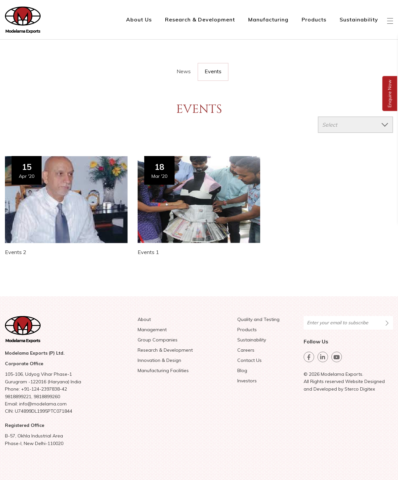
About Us (139, 19)
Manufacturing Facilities (163, 370)
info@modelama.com (43, 404)
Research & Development (200, 19)
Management (152, 330)
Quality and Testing (258, 319)
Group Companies (158, 340)
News (184, 71)
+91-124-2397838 (40, 389)
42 (64, 389)
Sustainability (359, 19)
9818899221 (18, 397)
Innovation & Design (159, 360)
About (144, 319)
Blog (242, 370)
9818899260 (47, 397)
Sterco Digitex (360, 389)
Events (213, 71)
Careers (245, 350)
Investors (247, 381)
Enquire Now (390, 94)
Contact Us (249, 360)
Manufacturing (268, 19)
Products (314, 19)
